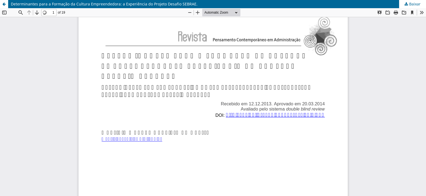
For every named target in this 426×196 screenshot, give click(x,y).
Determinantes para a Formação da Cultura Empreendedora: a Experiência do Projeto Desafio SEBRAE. (104, 4)
